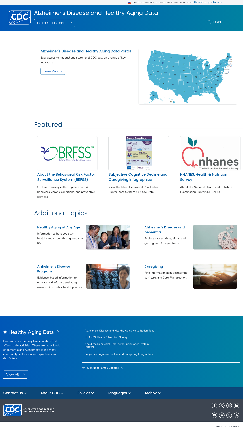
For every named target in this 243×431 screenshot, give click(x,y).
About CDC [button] (52, 389)
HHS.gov (221, 422)
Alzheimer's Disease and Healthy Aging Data (96, 13)
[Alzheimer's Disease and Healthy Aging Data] (32, 328)
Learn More (51, 76)
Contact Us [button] (15, 389)
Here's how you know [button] (208, 2)
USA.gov (234, 422)
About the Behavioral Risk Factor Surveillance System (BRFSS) (61, 169)
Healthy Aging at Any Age (55, 225)
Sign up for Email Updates (103, 364)
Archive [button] (153, 389)
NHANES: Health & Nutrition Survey (189, 167)
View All (13, 370)
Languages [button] (119, 389)
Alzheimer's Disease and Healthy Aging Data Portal (80, 54)
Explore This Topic (51, 23)
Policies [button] (85, 389)
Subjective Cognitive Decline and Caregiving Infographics (127, 167)
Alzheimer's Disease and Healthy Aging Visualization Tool (119, 326)
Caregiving (143, 259)
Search (217, 22)
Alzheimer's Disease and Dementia (154, 225)
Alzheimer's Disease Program (53, 262)
